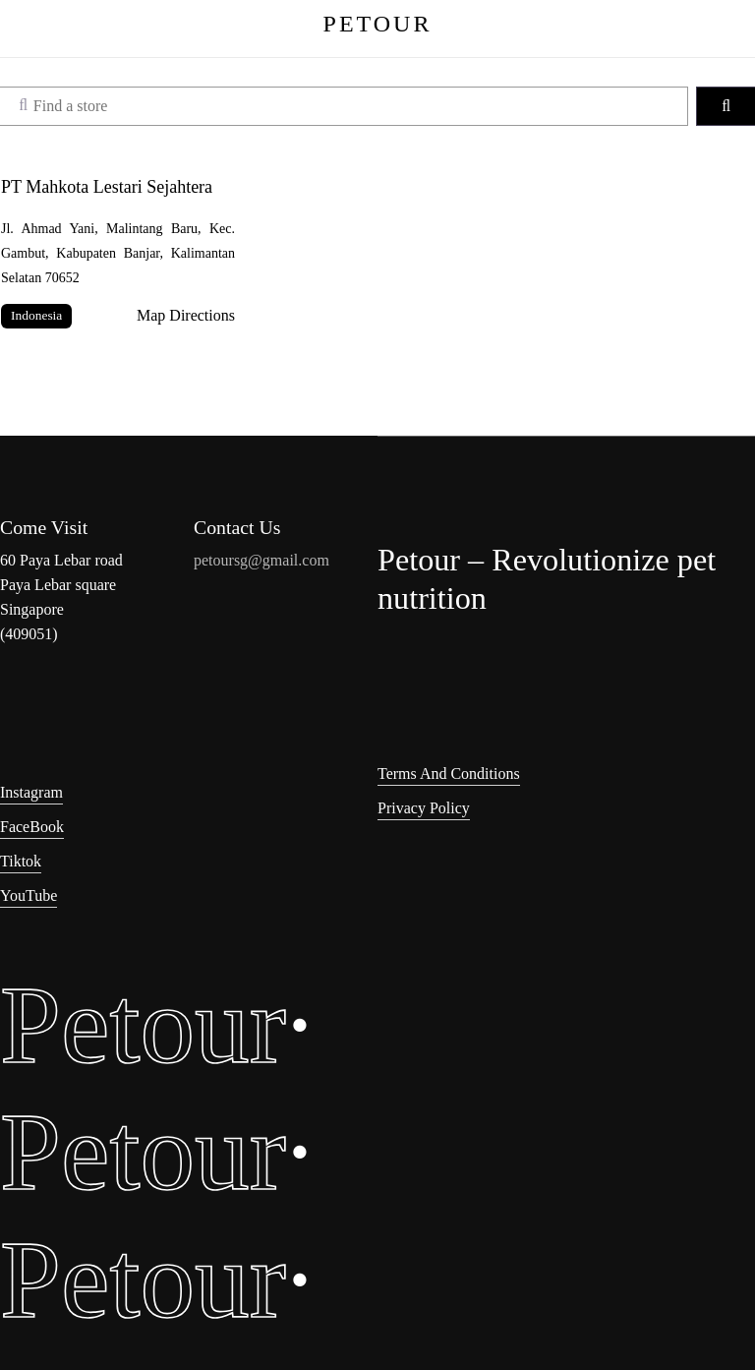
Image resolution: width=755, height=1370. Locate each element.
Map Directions (186, 315)
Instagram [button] (31, 792)
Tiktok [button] (20, 861)
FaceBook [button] (32, 826)
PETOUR (378, 23)
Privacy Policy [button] (424, 808)
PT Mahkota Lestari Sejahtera (106, 187)
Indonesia (36, 315)
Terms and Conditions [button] (449, 773)
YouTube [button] (28, 895)
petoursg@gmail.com (261, 560)
